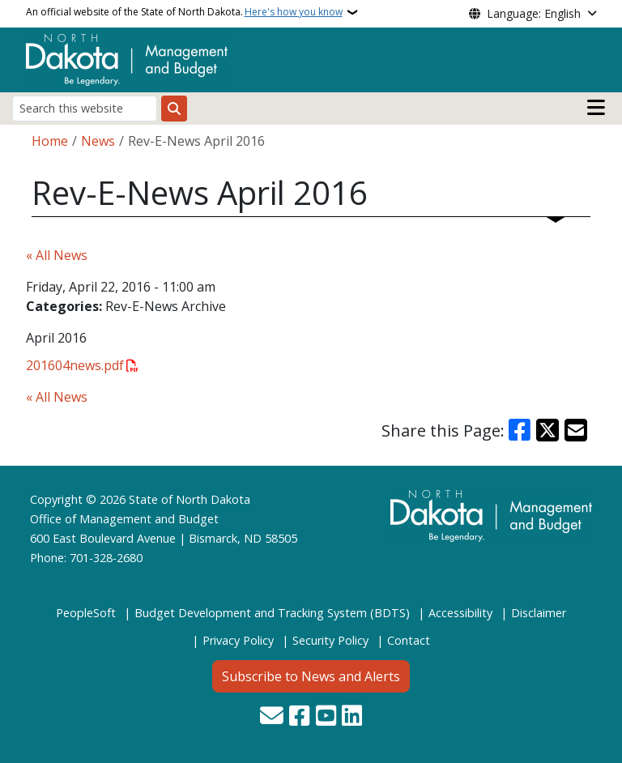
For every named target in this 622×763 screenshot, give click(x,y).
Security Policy (330, 640)
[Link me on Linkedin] (352, 717)
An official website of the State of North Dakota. (184, 12)
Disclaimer (538, 612)
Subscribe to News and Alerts (311, 676)
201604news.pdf (75, 365)
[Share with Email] (576, 430)
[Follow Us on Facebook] (299, 717)
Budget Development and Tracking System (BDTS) (272, 612)
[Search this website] (84, 108)
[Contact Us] (271, 717)
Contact (408, 640)
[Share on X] (547, 430)
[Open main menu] (596, 107)
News (98, 141)
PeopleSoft (86, 612)
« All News (56, 255)
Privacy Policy (238, 640)
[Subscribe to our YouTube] (326, 717)
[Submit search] (174, 108)
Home (50, 141)
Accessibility (460, 612)
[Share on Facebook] (520, 430)
